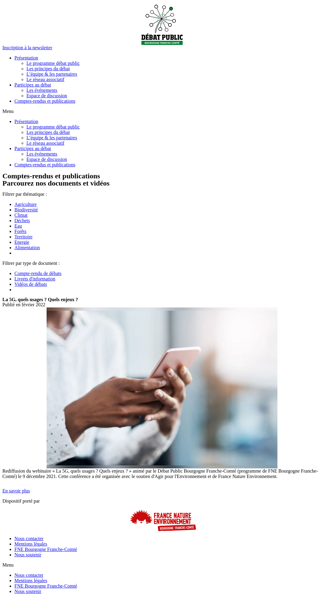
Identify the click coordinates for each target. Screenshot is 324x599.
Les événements (41, 90)
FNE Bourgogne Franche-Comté (45, 549)
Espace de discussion (46, 95)
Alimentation (27, 247)
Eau (18, 225)
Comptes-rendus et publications (44, 101)
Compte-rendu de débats (37, 273)
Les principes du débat (48, 68)
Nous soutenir (27, 554)
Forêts (20, 231)
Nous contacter (28, 538)
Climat (21, 215)
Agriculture (25, 204)
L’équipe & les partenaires (51, 74)
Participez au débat (32, 84)
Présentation (26, 57)
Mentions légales (30, 543)
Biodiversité (26, 209)
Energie (21, 242)
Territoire (23, 236)
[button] (27, 47)
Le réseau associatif (45, 79)
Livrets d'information (34, 278)
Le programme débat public (53, 63)
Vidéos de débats (30, 284)
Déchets (22, 220)
